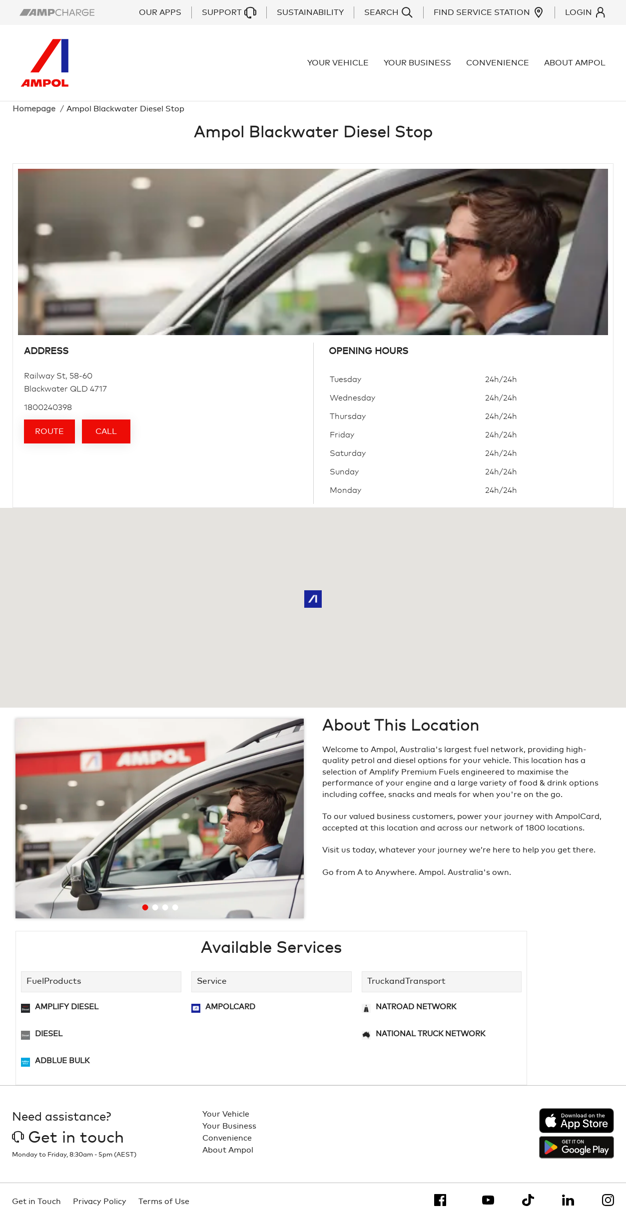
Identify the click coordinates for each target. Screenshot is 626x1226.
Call (106, 437)
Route (49, 437)
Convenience (498, 66)
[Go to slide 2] (155, 913)
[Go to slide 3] (165, 913)
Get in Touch (36, 1208)
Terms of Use (163, 1208)
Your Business (418, 66)
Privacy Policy (99, 1208)
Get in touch (68, 1144)
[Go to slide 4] (175, 913)
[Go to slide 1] (145, 913)
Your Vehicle (339, 66)
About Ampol (576, 66)
